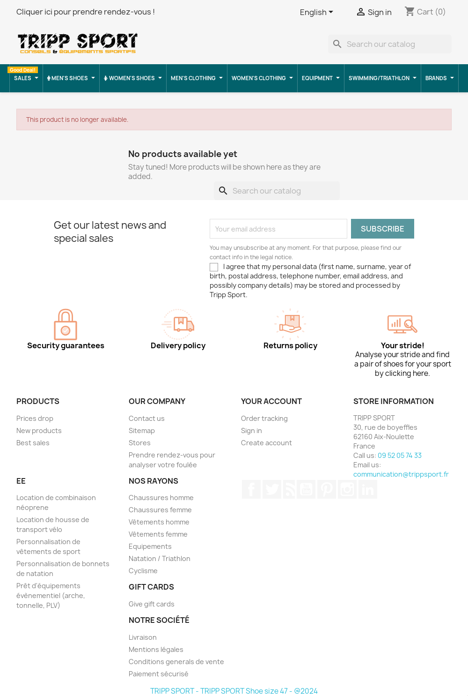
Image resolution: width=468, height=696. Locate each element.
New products (39, 430)
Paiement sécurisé (159, 673)
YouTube (306, 489)
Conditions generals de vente (176, 661)
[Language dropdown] (318, 12)
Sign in (251, 430)
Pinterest (326, 489)
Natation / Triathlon (159, 558)
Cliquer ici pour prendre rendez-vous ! (85, 12)
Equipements (150, 546)
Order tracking (264, 418)
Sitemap (142, 430)
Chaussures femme (160, 509)
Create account (266, 442)
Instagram (347, 489)
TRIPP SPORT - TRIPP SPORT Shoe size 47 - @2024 (234, 691)
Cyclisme (143, 570)
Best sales (33, 442)
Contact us (147, 418)
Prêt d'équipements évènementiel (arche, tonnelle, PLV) (50, 595)
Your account (271, 401)
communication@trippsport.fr (401, 474)
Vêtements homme (159, 521)
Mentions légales (156, 649)
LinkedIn (367, 489)
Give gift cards (152, 603)
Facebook (251, 489)
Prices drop (34, 418)
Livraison (143, 637)
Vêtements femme (158, 534)
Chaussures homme (161, 497)
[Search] (390, 44)
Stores (140, 442)
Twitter (272, 489)
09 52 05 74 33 (400, 455)
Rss (289, 489)
